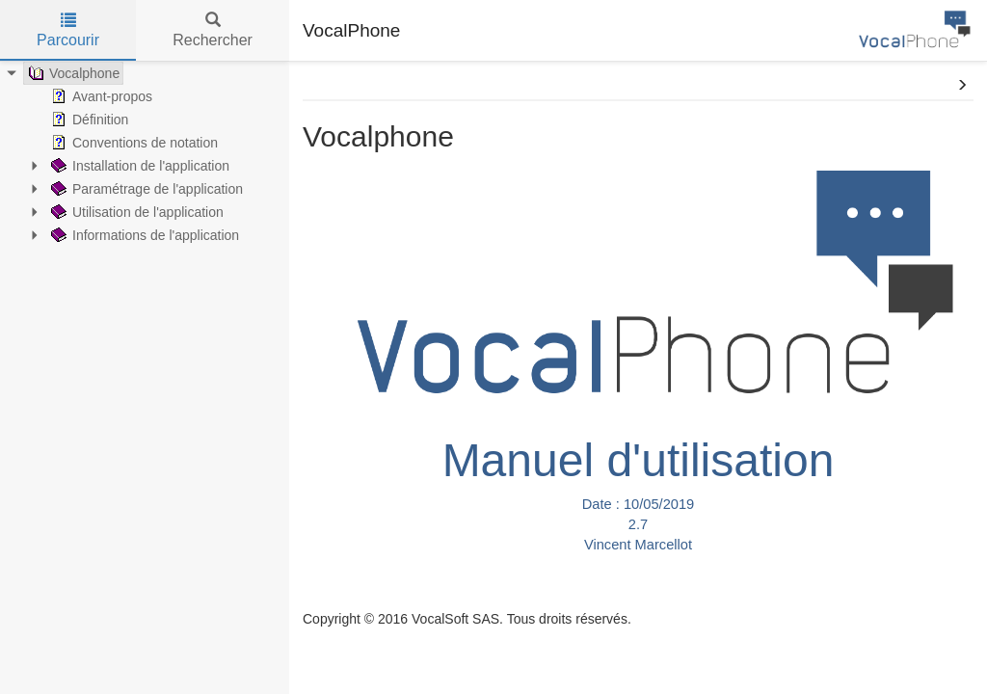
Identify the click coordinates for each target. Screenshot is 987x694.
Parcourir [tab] (68, 30)
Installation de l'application (138, 165)
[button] (962, 85)
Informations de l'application (143, 235)
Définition (87, 119)
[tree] (144, 154)
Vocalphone (72, 73)
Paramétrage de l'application (145, 188)
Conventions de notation (132, 142)
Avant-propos (99, 96)
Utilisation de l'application (135, 212)
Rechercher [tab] (213, 30)
